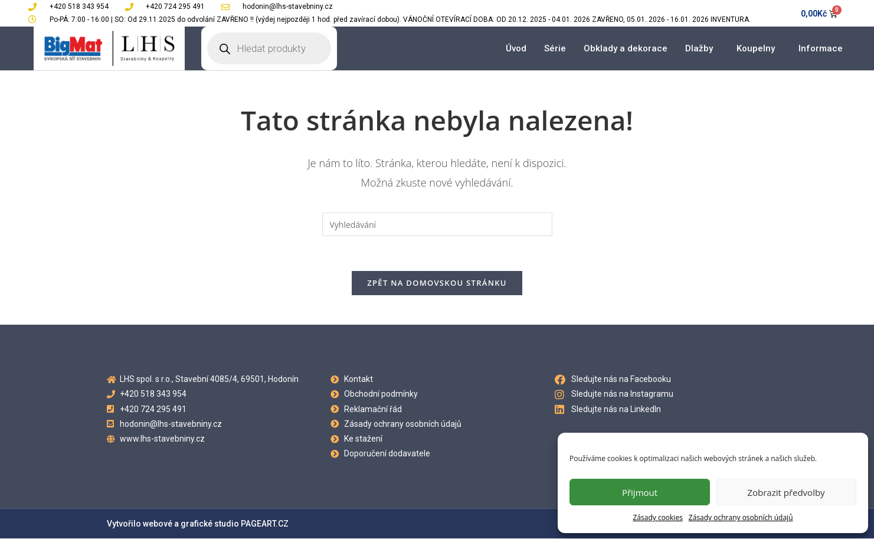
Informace (823, 48)
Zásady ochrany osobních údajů (741, 517)
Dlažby (702, 48)
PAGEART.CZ (265, 524)
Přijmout (639, 492)
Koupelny (758, 48)
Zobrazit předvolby (785, 492)
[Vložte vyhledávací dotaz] (437, 224)
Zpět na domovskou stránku (436, 283)
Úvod (516, 48)
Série (555, 48)
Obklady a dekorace (625, 48)
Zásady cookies (657, 517)
